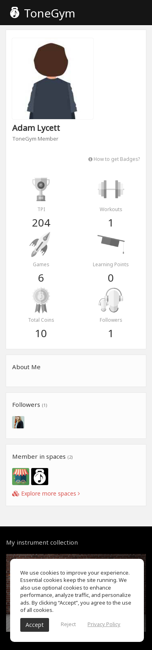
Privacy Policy (104, 624)
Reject (68, 624)
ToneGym (42, 13)
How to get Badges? (114, 159)
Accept (35, 625)
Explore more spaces (46, 493)
